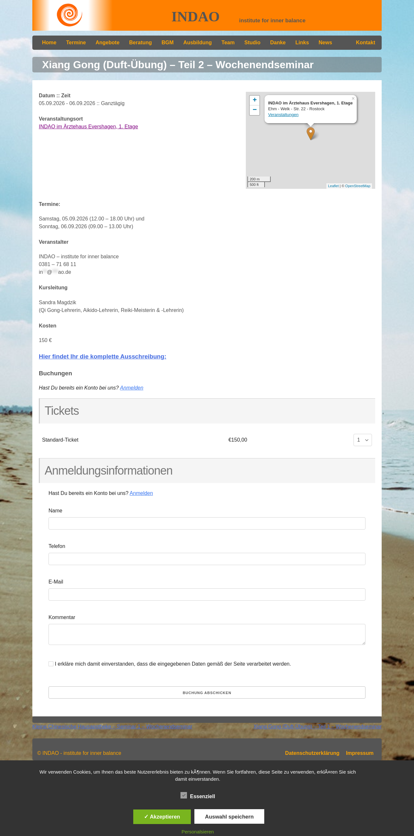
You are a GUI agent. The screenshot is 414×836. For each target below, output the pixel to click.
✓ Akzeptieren (162, 817)
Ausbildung (197, 42)
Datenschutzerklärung (312, 753)
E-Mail (56, 581)
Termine (76, 42)
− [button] (255, 110)
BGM (168, 42)
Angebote (108, 42)
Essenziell (197, 795)
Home (49, 42)
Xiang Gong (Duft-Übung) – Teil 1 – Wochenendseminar (318, 726)
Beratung (140, 42)
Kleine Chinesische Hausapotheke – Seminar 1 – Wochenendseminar (112, 726)
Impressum (360, 753)
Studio (252, 42)
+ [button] (255, 100)
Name (55, 510)
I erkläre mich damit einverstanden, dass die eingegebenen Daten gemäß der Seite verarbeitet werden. (170, 664)
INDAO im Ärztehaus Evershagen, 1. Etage (88, 126)
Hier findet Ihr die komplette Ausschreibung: (102, 356)
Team (228, 42)
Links (302, 42)
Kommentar (62, 617)
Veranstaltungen (283, 114)
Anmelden (131, 388)
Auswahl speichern (229, 817)
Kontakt (365, 42)
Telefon (57, 546)
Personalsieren (197, 831)
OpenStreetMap (357, 186)
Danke (278, 42)
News (325, 42)
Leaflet (333, 186)
